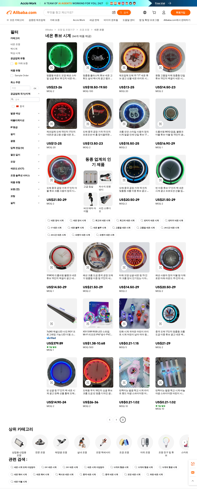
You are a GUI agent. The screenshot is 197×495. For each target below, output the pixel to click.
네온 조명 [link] (99, 29)
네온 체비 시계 (19, 474)
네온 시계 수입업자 (94, 467)
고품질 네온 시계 (121, 227)
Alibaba (49, 29)
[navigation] (25, 225)
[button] (114, 12)
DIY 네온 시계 (48, 467)
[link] (192, 464)
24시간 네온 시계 (170, 227)
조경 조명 (84, 29)
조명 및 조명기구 (66, 29)
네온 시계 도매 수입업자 (23, 467)
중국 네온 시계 (88, 474)
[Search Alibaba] (78, 12)
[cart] (154, 13)
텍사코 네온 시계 (64, 474)
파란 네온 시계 (155, 474)
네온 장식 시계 (55, 220)
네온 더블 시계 (19, 481)
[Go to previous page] (110, 420)
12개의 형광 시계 (119, 467)
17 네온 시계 (54, 227)
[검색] (124, 12)
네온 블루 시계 (76, 227)
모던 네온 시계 (132, 474)
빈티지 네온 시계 (150, 220)
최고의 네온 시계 (101, 220)
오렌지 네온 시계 (81, 235)
